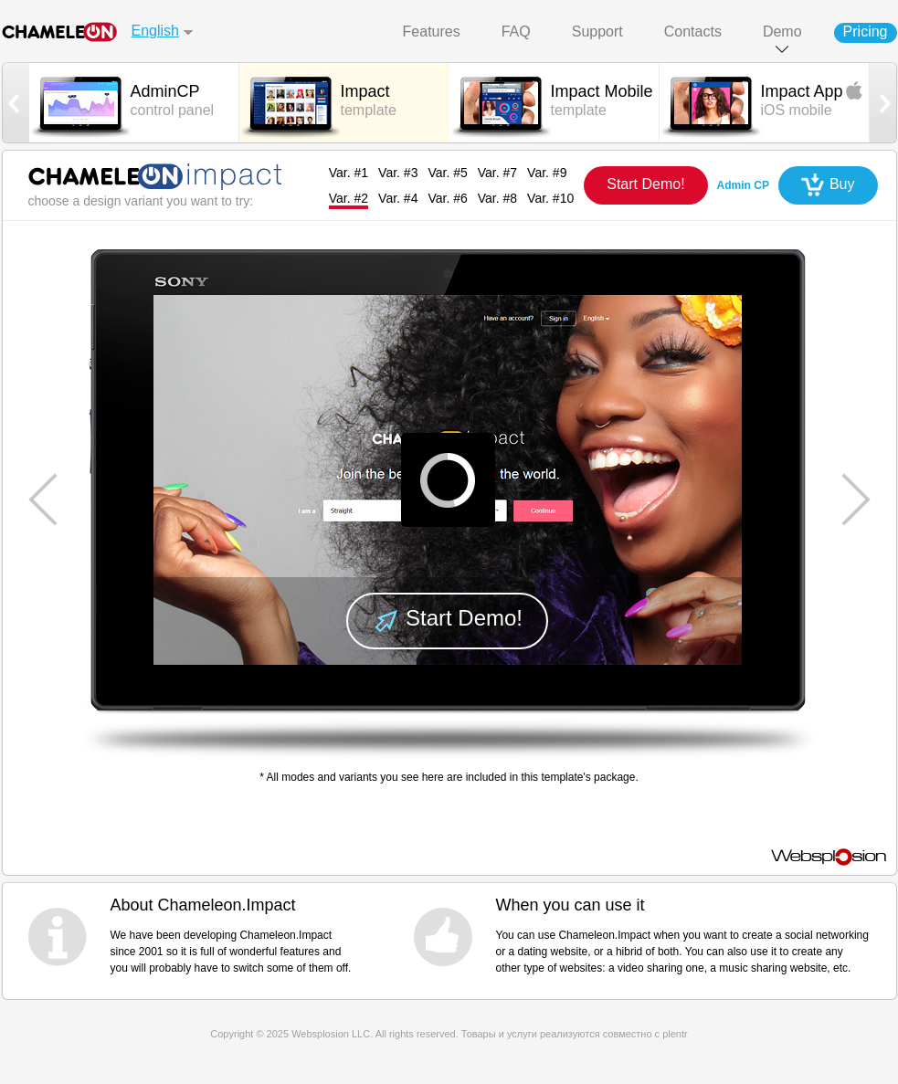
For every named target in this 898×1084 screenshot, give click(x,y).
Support (597, 31)
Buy (842, 184)
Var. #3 (397, 172)
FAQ (516, 31)
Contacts (693, 31)
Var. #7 (497, 172)
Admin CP (743, 185)
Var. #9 (546, 172)
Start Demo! (645, 184)
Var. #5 (447, 172)
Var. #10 (550, 198)
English (155, 30)
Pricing (865, 31)
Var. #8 (497, 198)
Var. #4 (397, 198)
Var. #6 (447, 198)
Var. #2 (348, 198)
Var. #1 (348, 172)
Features (431, 31)
